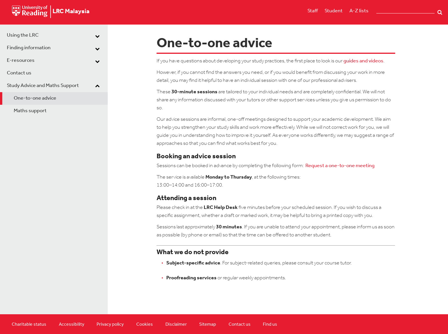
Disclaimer (176, 324)
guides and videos (363, 61)
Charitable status (29, 324)
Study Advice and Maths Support (43, 85)
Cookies (144, 324)
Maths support (30, 111)
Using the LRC (23, 35)
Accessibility (71, 324)
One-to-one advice (35, 98)
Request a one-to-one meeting (340, 166)
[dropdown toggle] (97, 36)
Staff (312, 11)
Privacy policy (110, 324)
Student (334, 11)
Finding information (29, 48)
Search (440, 12)
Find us (270, 324)
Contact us (19, 73)
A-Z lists (359, 11)
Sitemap (207, 324)
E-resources (21, 60)
